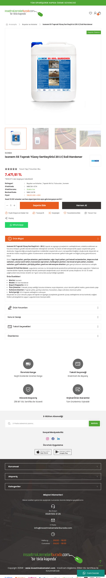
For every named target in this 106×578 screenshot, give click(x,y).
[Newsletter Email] (53, 423)
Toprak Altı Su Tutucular (52, 183)
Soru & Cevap (14, 317)
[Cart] (99, 13)
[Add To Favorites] (72, 213)
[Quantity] (11, 205)
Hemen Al (81, 205)
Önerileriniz (13, 336)
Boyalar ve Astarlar (34, 183)
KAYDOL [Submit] (94, 423)
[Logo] (24, 13)
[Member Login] (95, 13)
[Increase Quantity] (15, 205)
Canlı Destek (91, 573)
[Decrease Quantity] (6, 205)
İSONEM (8, 153)
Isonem (66, 183)
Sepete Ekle (39, 205)
